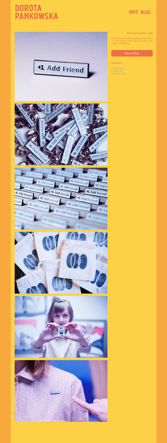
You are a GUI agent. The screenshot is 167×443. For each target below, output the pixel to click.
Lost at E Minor (119, 73)
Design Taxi (118, 71)
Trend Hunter (119, 68)
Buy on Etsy (132, 53)
